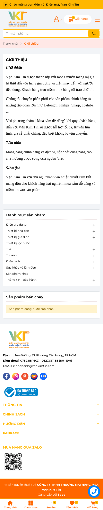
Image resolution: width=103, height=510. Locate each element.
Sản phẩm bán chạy (24, 297)
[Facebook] (6, 376)
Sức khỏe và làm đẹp (21, 267)
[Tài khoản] (56, 19)
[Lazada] (34, 376)
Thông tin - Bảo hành (21, 280)
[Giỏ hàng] (78, 19)
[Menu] (97, 19)
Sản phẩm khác (17, 274)
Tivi (8, 249)
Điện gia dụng (16, 224)
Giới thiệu (16, 60)
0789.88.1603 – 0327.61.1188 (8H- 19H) (46, 360)
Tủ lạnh (11, 255)
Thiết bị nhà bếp (17, 231)
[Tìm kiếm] (94, 33)
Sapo (61, 494)
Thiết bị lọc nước (18, 243)
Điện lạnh (13, 261)
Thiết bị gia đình (17, 237)
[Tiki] (43, 376)
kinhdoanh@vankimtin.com (33, 366)
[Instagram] (15, 376)
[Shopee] (24, 376)
